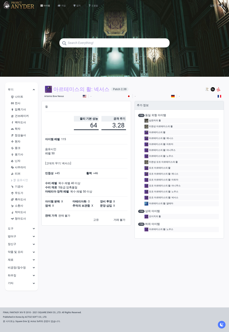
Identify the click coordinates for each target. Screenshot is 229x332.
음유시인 (20, 180)
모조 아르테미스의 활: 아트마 (161, 180)
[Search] (114, 42)
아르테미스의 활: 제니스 (158, 138)
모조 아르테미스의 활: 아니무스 (162, 186)
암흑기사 (18, 109)
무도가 (17, 193)
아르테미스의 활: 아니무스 (159, 150)
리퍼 (15, 174)
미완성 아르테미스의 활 (158, 127)
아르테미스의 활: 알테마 (158, 204)
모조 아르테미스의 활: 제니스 (161, 174)
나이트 (17, 97)
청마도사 (18, 219)
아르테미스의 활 (154, 132)
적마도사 (18, 212)
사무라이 (18, 167)
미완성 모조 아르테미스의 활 (161, 162)
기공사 (17, 186)
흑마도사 (18, 199)
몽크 (15, 148)
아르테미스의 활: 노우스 (158, 156)
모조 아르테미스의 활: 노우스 (161, 192)
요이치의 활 (152, 216)
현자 (15, 142)
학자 (15, 129)
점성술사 (18, 135)
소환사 (17, 206)
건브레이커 (20, 116)
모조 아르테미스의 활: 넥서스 (161, 198)
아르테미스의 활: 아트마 (158, 144)
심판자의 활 (152, 121)
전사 (15, 103)
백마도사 (18, 122)
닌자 (15, 161)
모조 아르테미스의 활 (157, 168)
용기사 (17, 154)
